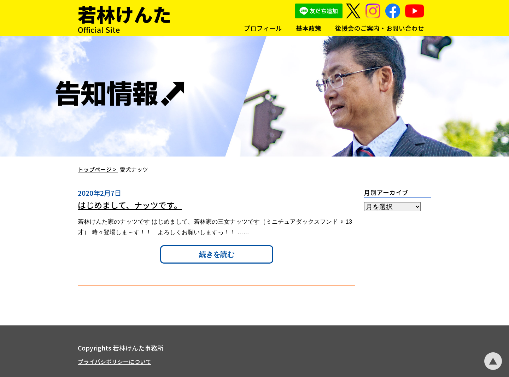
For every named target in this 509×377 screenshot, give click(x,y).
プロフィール (263, 28)
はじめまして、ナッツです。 (130, 205)
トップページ (95, 169)
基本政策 (308, 28)
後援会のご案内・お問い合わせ (379, 28)
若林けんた (124, 13)
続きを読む (216, 254)
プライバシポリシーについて (114, 362)
